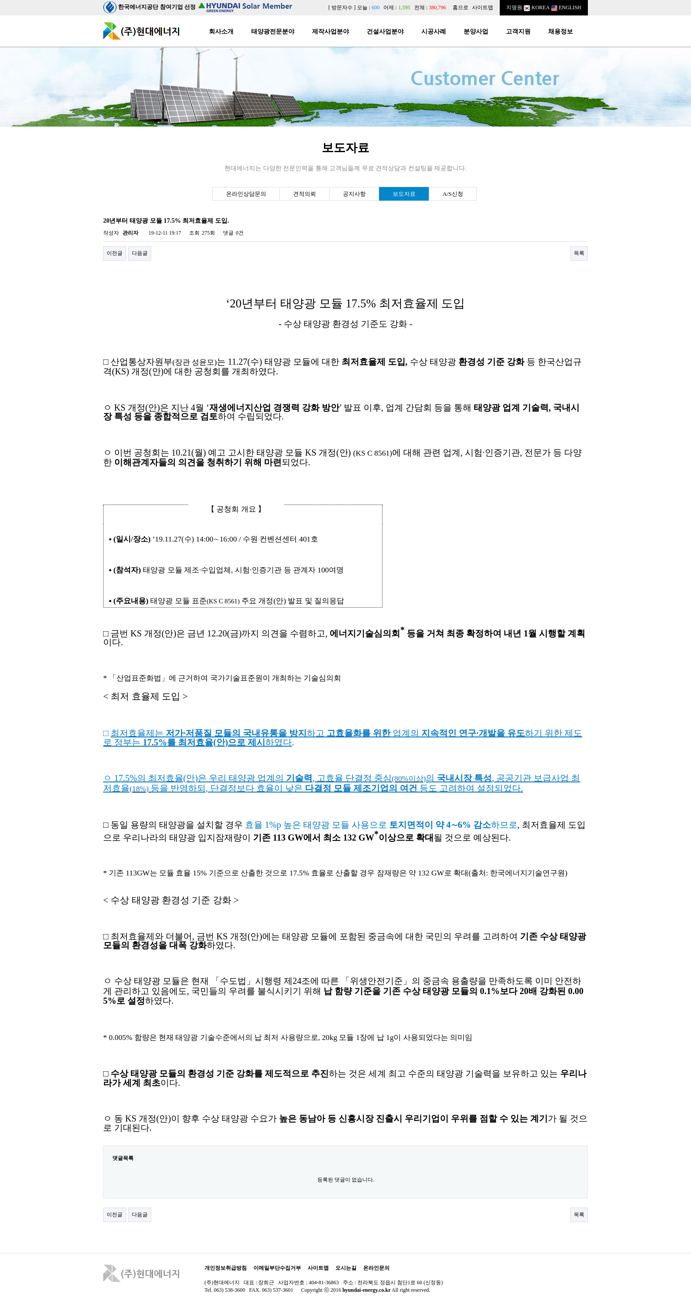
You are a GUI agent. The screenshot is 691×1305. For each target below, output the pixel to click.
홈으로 (460, 7)
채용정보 (560, 31)
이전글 (115, 253)
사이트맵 (482, 7)
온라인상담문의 (246, 194)
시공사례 (433, 31)
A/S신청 (452, 194)
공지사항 (354, 194)
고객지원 (518, 31)
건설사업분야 (385, 31)
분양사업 (476, 31)
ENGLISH (566, 7)
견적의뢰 (304, 194)
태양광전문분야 (272, 31)
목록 (579, 253)
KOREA (537, 7)
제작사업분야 (330, 31)
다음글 (140, 253)
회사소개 (221, 31)
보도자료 (404, 194)
